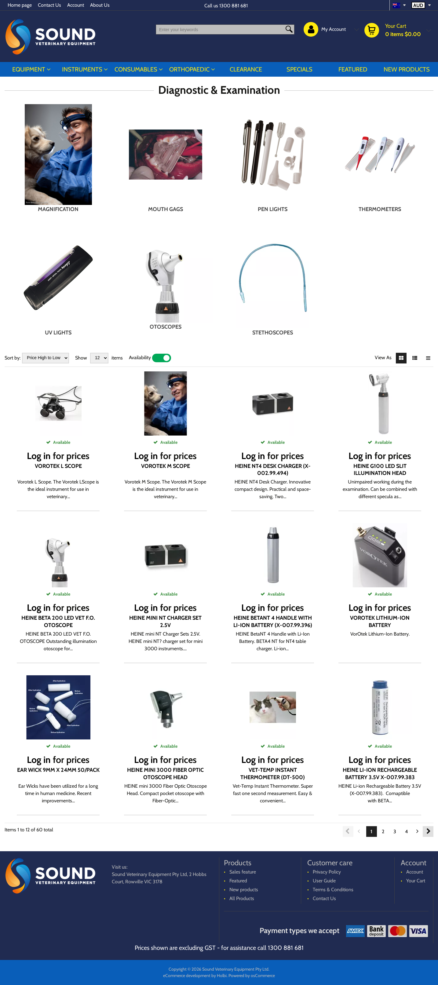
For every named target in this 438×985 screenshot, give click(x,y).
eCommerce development (186, 975)
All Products (241, 898)
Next (428, 831)
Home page (20, 5)
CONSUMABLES (136, 69)
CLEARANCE (246, 69)
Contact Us (49, 5)
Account (75, 5)
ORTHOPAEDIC (189, 69)
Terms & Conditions (333, 889)
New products (407, 69)
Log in (39, 455)
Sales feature (242, 872)
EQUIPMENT (28, 69)
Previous (348, 831)
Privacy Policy (327, 872)
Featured (352, 69)
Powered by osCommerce (251, 975)
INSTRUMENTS (82, 69)
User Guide (324, 881)
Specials (299, 69)
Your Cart (415, 881)
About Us (100, 5)
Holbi (222, 975)
